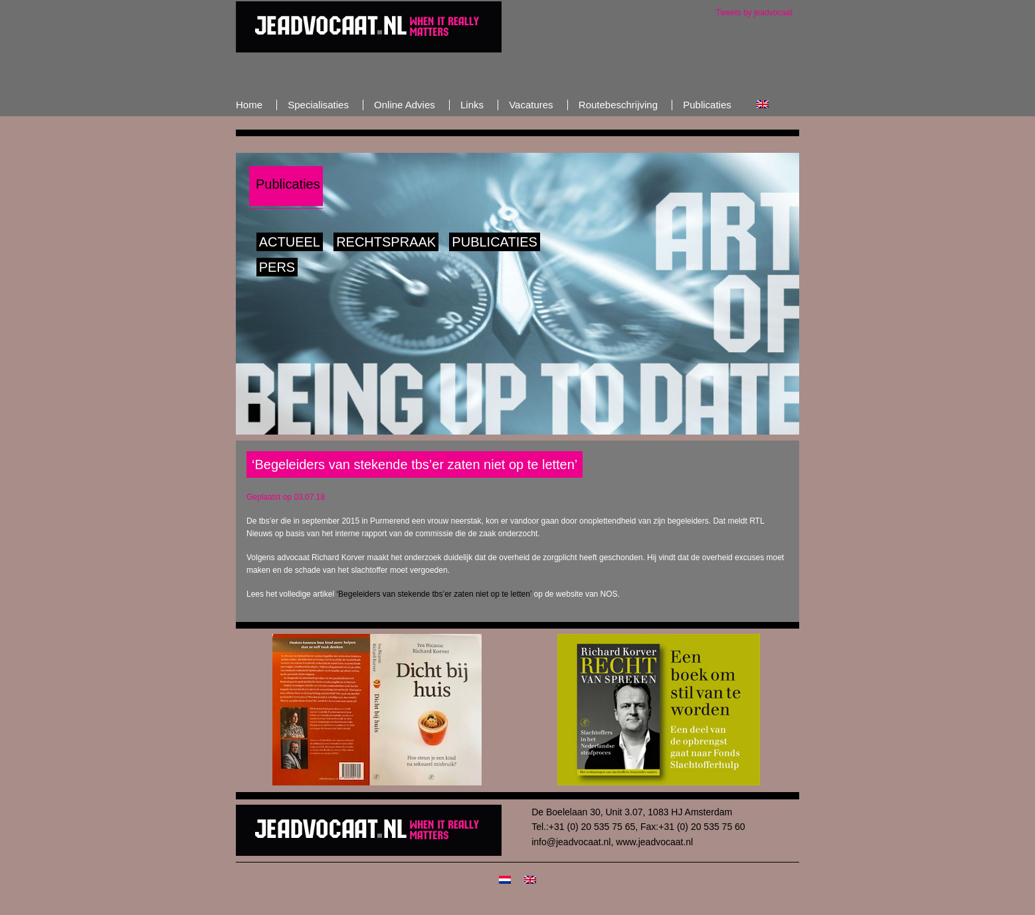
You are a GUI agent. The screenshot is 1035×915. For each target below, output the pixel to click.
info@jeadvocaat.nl (571, 842)
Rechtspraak (386, 242)
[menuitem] (762, 105)
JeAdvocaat (369, 26)
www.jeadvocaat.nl (654, 842)
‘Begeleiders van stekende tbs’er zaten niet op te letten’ (433, 594)
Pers (277, 267)
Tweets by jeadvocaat (754, 12)
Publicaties (494, 242)
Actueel (289, 242)
